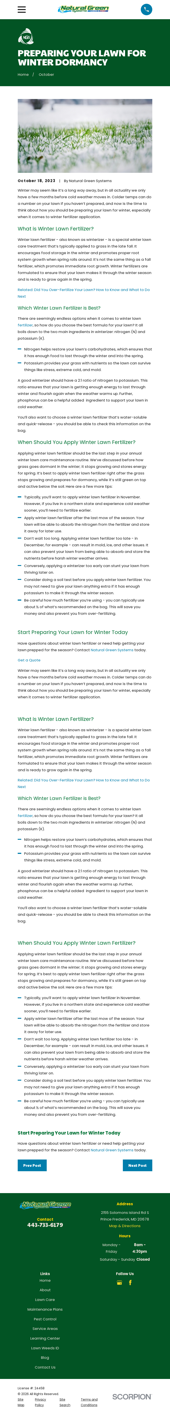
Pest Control (45, 1319)
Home (45, 1280)
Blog (45, 1357)
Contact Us (45, 1367)
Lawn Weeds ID (45, 1348)
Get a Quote (29, 660)
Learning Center (45, 1338)
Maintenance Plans (45, 1309)
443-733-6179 (45, 1224)
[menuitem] (24, 1402)
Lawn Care (45, 1299)
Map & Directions (125, 1225)
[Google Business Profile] (119, 1282)
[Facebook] (130, 1282)
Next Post (137, 1165)
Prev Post (32, 1165)
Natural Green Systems (112, 650)
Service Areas (45, 1328)
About (45, 1290)
